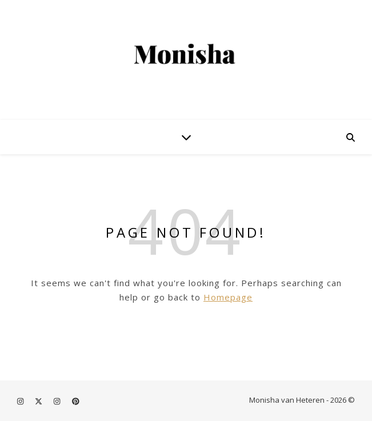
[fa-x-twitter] (39, 401)
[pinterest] (75, 401)
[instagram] (21, 401)
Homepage (228, 297)
